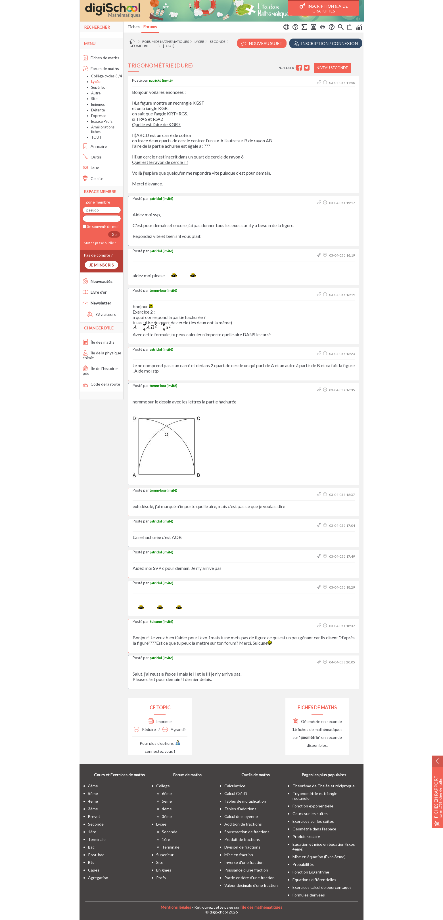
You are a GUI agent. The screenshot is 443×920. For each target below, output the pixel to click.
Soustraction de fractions (246, 831)
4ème (93, 801)
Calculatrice (234, 785)
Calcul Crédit (235, 793)
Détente (98, 110)
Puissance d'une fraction (246, 870)
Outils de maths (255, 774)
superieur (165, 854)
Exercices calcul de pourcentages (322, 887)
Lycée (199, 41)
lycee (161, 824)
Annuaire (95, 146)
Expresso (98, 115)
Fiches (134, 26)
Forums (150, 26)
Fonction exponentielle (312, 805)
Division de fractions (242, 847)
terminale (97, 839)
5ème (93, 793)
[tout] (168, 46)
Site (94, 98)
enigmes (163, 870)
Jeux (91, 167)
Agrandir (174, 729)
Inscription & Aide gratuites (324, 8)
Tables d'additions (240, 808)
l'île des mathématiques (261, 907)
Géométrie (139, 46)
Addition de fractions (243, 824)
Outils (92, 157)
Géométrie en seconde (317, 721)
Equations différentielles (314, 879)
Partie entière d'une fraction (249, 877)
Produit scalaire (306, 836)
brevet (94, 816)
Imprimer (160, 721)
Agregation (98, 877)
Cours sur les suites (310, 813)
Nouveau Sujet (261, 43)
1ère (92, 831)
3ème (93, 808)
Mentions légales (176, 907)
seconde (96, 824)
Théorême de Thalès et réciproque (323, 785)
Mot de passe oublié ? (99, 243)
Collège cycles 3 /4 (106, 76)
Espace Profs (101, 121)
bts (91, 862)
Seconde (217, 41)
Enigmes (98, 104)
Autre (96, 93)
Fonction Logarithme (310, 872)
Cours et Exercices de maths (119, 774)
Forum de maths (101, 68)
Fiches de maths (101, 57)
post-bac (96, 854)
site (159, 862)
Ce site (93, 178)
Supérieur (99, 87)
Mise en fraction (238, 854)
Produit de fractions (242, 839)
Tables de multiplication (245, 801)
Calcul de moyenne (241, 816)
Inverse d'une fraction (244, 862)
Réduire (145, 729)
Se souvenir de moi (102, 226)
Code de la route (101, 384)
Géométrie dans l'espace (314, 828)
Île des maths (98, 342)
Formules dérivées (308, 894)
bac (91, 847)
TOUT (96, 137)
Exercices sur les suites (313, 821)
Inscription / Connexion (326, 43)
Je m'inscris (101, 265)
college (163, 785)
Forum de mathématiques (165, 41)
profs (161, 877)
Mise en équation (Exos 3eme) (319, 856)
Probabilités (303, 864)
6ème (93, 785)
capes (93, 870)
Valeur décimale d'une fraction (251, 885)
